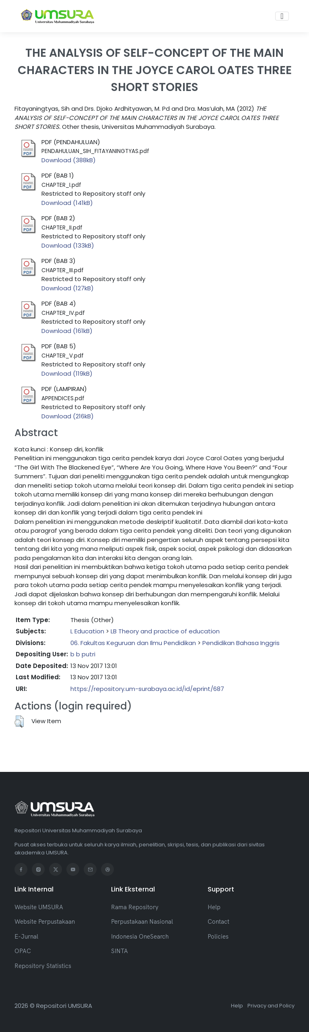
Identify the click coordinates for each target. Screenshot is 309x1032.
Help (214, 907)
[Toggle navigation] (281, 16)
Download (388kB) (68, 160)
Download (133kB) (67, 245)
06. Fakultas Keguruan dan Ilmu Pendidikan (133, 643)
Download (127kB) (67, 288)
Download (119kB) (67, 373)
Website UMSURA (38, 907)
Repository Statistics (42, 966)
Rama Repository (135, 907)
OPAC (22, 951)
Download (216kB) (67, 416)
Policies (218, 936)
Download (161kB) (67, 331)
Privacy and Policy (271, 1005)
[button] (19, 722)
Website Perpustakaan (44, 921)
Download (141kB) (67, 203)
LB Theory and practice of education (165, 631)
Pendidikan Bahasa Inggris (241, 643)
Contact (218, 921)
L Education (87, 631)
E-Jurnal (26, 936)
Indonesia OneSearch (140, 936)
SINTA (119, 951)
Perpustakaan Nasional (142, 921)
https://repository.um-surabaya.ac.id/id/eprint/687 (147, 689)
